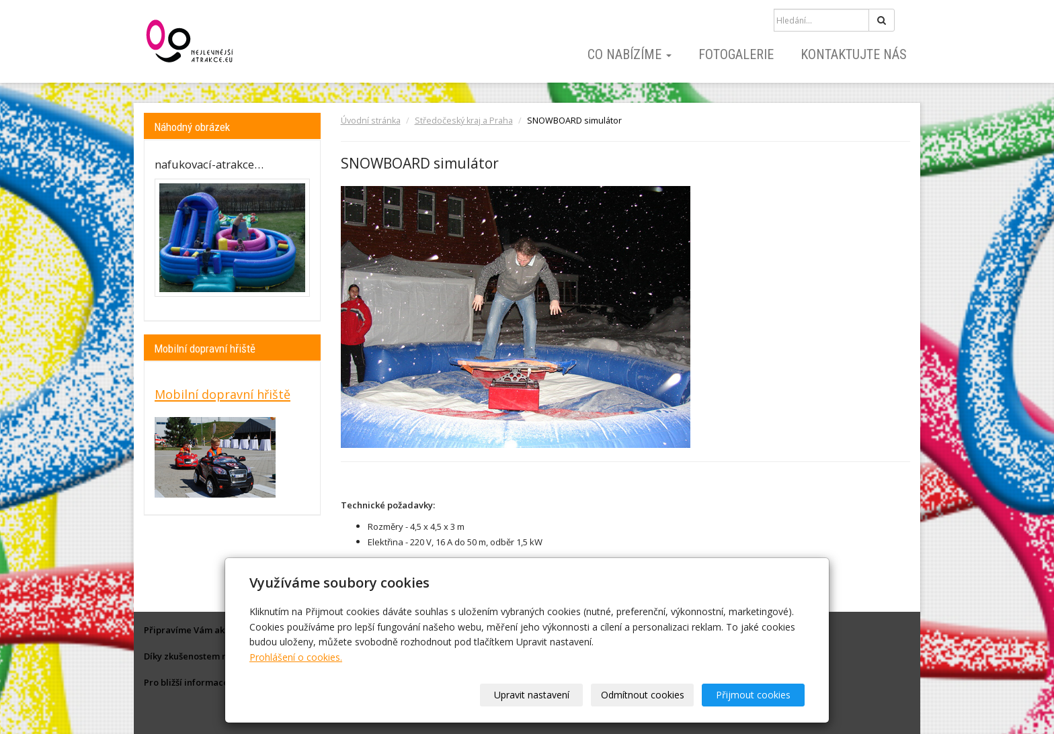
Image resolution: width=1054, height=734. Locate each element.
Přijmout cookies (753, 694)
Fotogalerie (736, 54)
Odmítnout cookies (642, 694)
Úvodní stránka (371, 120)
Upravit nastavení (531, 694)
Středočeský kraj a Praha (464, 120)
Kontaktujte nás (854, 54)
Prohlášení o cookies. (295, 657)
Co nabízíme (629, 54)
